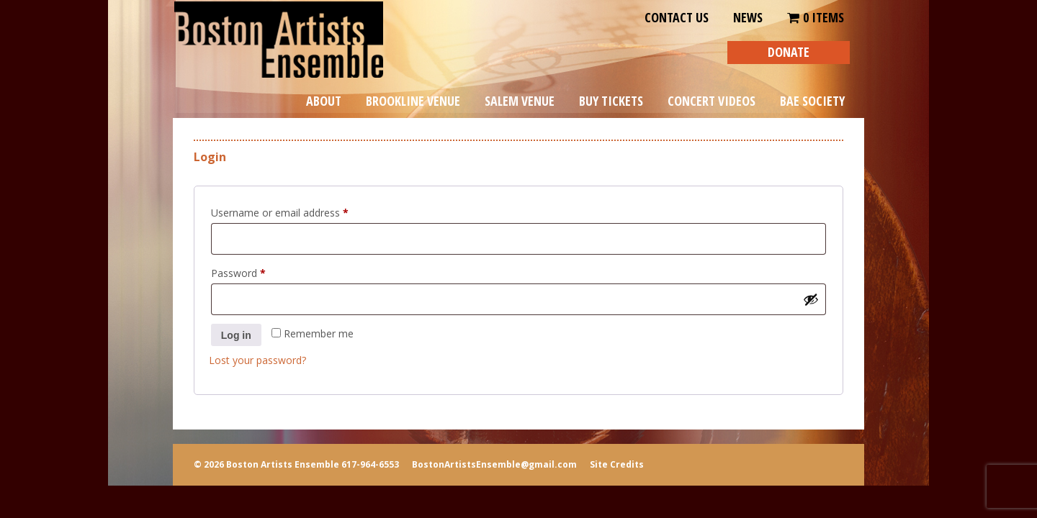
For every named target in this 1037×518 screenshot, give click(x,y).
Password (258, 271)
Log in (236, 335)
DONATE (788, 51)
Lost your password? (257, 360)
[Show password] (811, 299)
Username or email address (300, 211)
